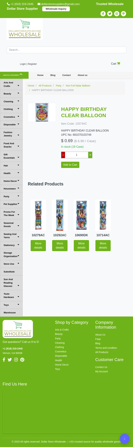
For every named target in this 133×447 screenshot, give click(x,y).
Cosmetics (11, 116)
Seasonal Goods (11, 225)
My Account (101, 371)
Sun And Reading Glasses (11, 282)
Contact (66, 75)
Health (11, 173)
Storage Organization (11, 254)
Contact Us (101, 367)
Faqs (98, 339)
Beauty (11, 93)
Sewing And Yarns (11, 236)
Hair (11, 165)
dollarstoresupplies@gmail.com (59, 4)
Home (40, 75)
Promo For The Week (11, 214)
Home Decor (11, 180)
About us (82, 75)
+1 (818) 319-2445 (20, 4)
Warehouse (10, 312)
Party (11, 196)
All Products (101, 352)
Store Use (11, 263)
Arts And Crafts (11, 84)
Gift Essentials (11, 156)
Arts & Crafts (62, 329)
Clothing (11, 108)
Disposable (11, 124)
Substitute (9, 271)
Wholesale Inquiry (56, 8)
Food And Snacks (11, 145)
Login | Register (28, 64)
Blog (52, 75)
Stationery (11, 245)
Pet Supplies (11, 203)
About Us (100, 334)
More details (38, 245)
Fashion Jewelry (11, 134)
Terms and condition (106, 347)
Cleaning (11, 101)
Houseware (11, 188)
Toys (11, 304)
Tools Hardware (11, 296)
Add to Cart (70, 164)
